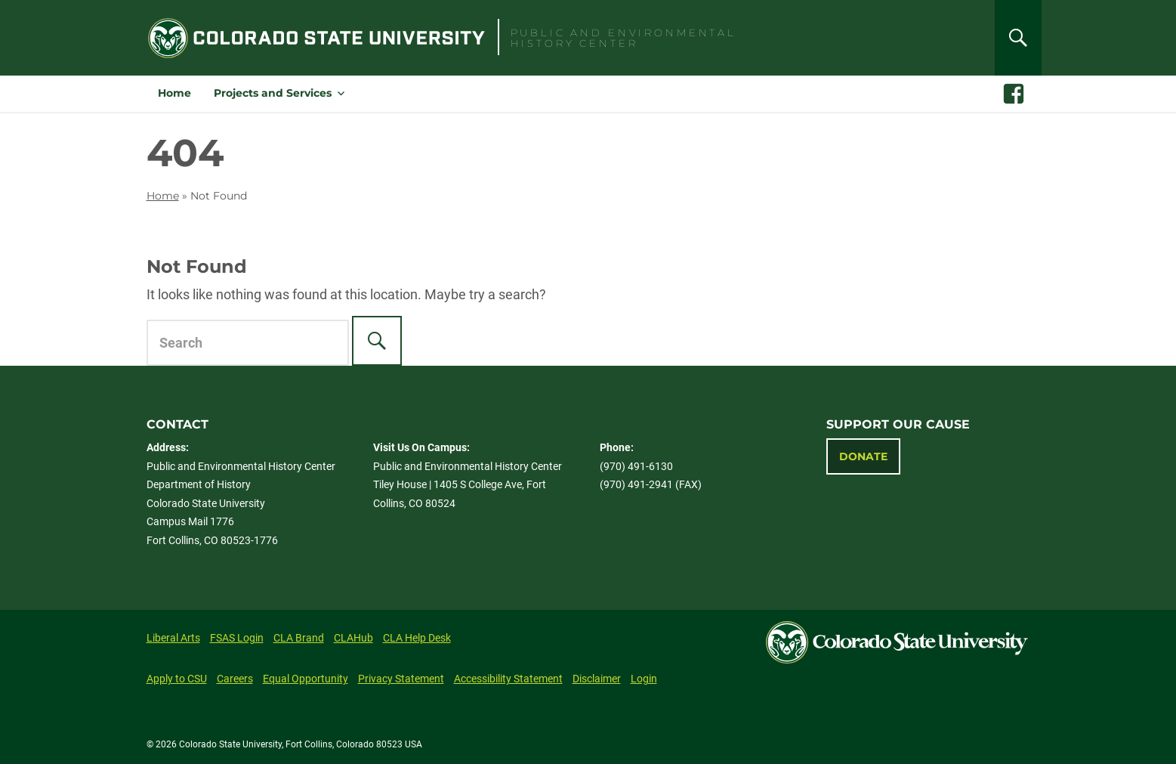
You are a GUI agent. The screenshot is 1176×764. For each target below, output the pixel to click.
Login (644, 679)
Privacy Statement (401, 679)
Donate (863, 456)
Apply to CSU (177, 679)
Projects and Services (273, 93)
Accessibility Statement (508, 679)
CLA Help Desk (417, 638)
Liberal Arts (173, 638)
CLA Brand (298, 638)
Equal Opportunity (305, 679)
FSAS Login (237, 638)
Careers (235, 679)
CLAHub (353, 638)
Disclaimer (597, 679)
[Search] (1018, 38)
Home (174, 93)
